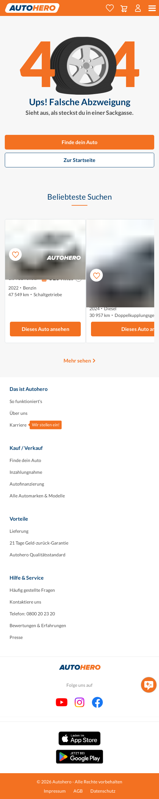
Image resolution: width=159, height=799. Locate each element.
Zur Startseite (79, 160)
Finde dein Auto (79, 142)
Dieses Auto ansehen (45, 329)
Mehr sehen (77, 360)
